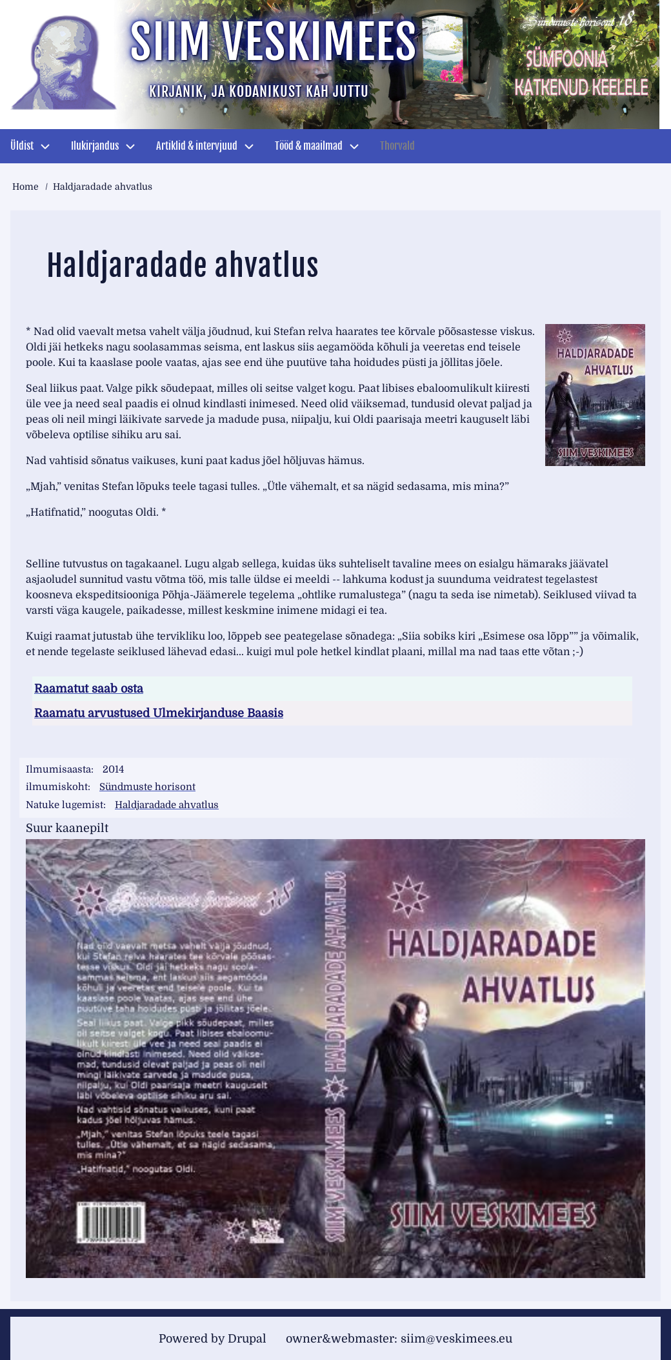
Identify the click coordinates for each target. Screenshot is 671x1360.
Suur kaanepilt (67, 826)
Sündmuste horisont (148, 787)
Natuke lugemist (64, 804)
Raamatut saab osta (88, 688)
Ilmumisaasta (58, 769)
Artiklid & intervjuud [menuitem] (196, 145)
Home (25, 186)
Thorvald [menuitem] (397, 145)
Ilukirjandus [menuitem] (95, 145)
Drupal (247, 1337)
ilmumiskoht (57, 787)
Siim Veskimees (273, 42)
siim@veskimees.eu (456, 1337)
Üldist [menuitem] (22, 145)
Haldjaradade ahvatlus (167, 804)
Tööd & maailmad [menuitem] (309, 145)
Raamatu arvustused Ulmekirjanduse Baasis (158, 713)
